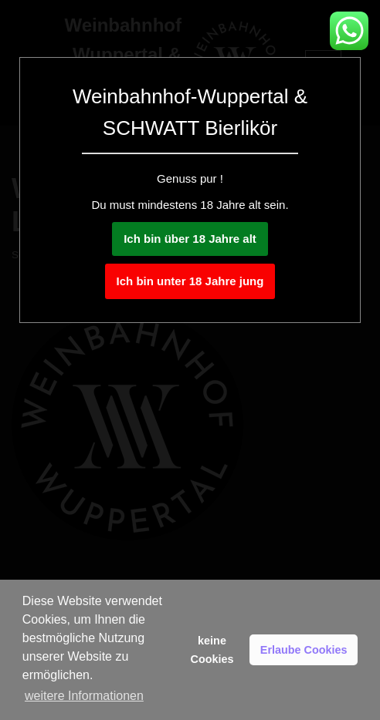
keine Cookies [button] (212, 649)
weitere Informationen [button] (84, 695)
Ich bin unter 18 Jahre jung (190, 281)
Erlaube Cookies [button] (304, 650)
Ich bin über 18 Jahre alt (190, 238)
